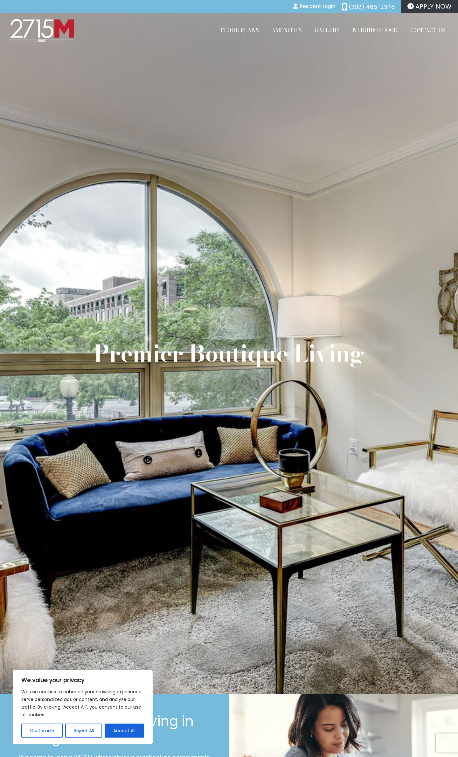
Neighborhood (375, 30)
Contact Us (427, 30)
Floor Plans (240, 30)
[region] (83, 707)
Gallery (327, 30)
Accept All (124, 730)
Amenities (287, 30)
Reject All (84, 730)
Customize (42, 730)
